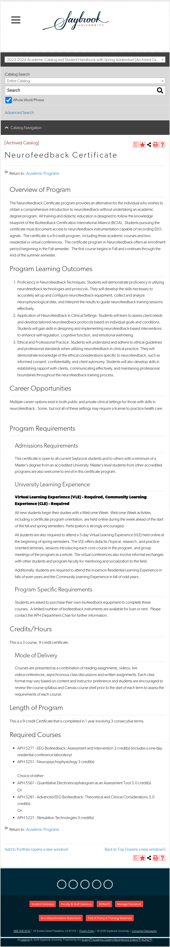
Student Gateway (42, 904)
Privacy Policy (86, 931)
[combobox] (85, 59)
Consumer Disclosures (144, 931)
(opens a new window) (145, 849)
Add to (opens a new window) (36, 849)
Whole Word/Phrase (28, 100)
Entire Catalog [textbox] (18, 80)
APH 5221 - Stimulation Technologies (47, 817)
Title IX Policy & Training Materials (110, 918)
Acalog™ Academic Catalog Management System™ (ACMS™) (117, 939)
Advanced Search (19, 112)
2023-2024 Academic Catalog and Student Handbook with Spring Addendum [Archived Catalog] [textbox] (86, 59)
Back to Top (114, 849)
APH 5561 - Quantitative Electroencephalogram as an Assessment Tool (74, 782)
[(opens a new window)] (136, 144)
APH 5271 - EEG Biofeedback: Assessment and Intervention (65, 748)
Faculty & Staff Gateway (76, 904)
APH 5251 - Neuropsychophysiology (47, 761)
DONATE (104, 904)
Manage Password (129, 904)
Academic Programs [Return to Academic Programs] (42, 173)
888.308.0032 (22, 931)
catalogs (25, 939)
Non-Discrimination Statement (61, 918)
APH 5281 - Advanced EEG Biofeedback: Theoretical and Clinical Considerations (82, 796)
